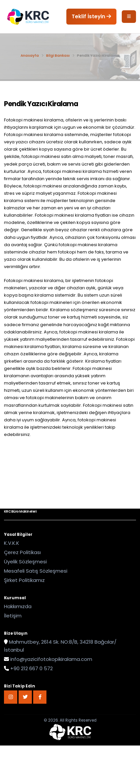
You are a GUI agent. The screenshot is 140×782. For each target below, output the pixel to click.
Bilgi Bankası (58, 55)
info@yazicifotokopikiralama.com (51, 659)
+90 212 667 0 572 (31, 668)
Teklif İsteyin (91, 16)
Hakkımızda (18, 606)
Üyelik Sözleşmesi (25, 561)
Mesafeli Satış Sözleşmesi (35, 570)
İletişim (13, 615)
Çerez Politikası (22, 552)
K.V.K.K (11, 542)
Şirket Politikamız (24, 580)
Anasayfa (30, 55)
